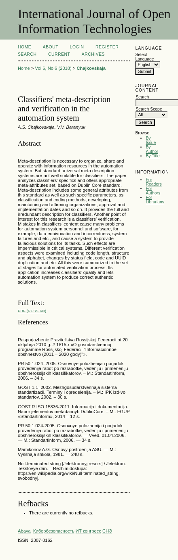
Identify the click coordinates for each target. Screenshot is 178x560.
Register (107, 47)
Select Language (144, 56)
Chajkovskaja (91, 68)
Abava (24, 531)
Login (77, 47)
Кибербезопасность (53, 531)
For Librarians (155, 199)
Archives (93, 54)
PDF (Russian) (32, 311)
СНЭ (107, 531)
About (50, 47)
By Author (152, 149)
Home (24, 47)
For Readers (153, 182)
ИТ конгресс (88, 531)
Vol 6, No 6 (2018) (53, 68)
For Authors (153, 190)
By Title (152, 156)
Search (27, 54)
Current (59, 54)
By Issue (151, 140)
